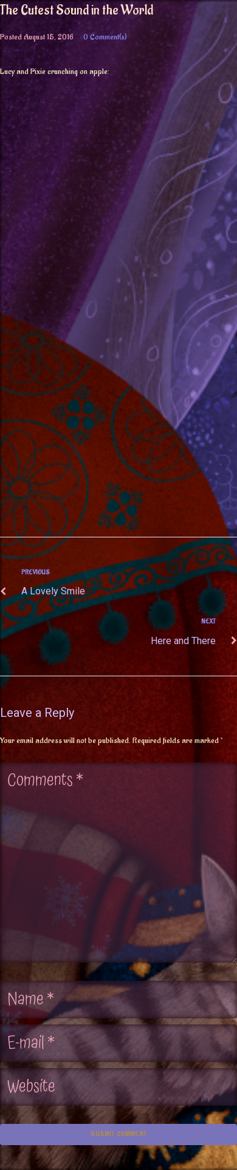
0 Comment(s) (105, 37)
